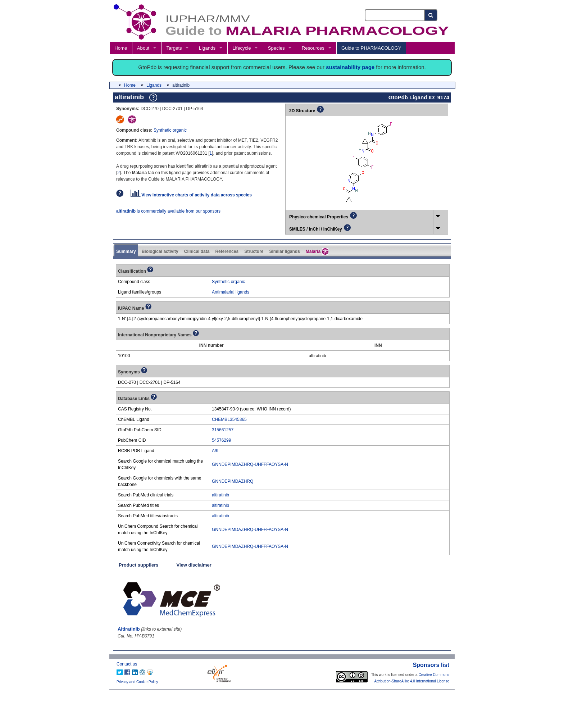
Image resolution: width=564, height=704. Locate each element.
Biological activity (160, 251)
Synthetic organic (170, 130)
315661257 (222, 429)
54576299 (221, 440)
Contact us (127, 664)
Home (120, 48)
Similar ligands (284, 251)
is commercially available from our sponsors (168, 211)
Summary (126, 251)
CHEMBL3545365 (229, 419)
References (226, 251)
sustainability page (350, 67)
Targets (174, 48)
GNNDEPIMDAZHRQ (232, 481)
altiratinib (220, 495)
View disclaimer (194, 565)
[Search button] (431, 15)
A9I (215, 450)
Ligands (207, 48)
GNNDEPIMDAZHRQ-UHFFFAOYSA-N (250, 464)
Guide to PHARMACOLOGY (371, 48)
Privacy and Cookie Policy (137, 682)
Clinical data (197, 251)
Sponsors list (431, 665)
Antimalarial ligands (230, 292)
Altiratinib (129, 629)
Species (276, 48)
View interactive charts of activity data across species (191, 194)
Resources (313, 48)
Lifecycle (241, 48)
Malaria (317, 251)
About (143, 48)
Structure (253, 251)
